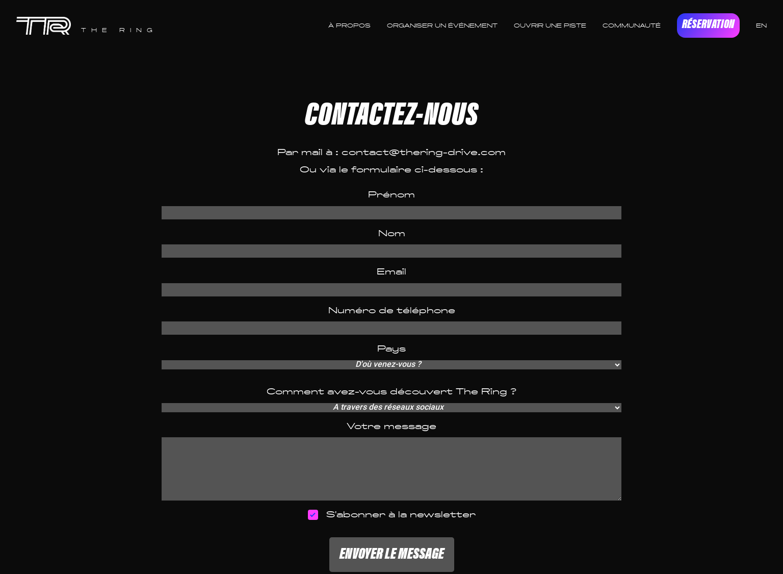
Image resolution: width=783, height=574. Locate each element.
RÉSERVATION (708, 25)
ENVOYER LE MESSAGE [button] (392, 554)
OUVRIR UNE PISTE (550, 25)
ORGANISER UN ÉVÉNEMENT (442, 25)
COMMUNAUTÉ (632, 25)
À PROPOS (349, 25)
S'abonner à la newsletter (392, 515)
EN (761, 25)
